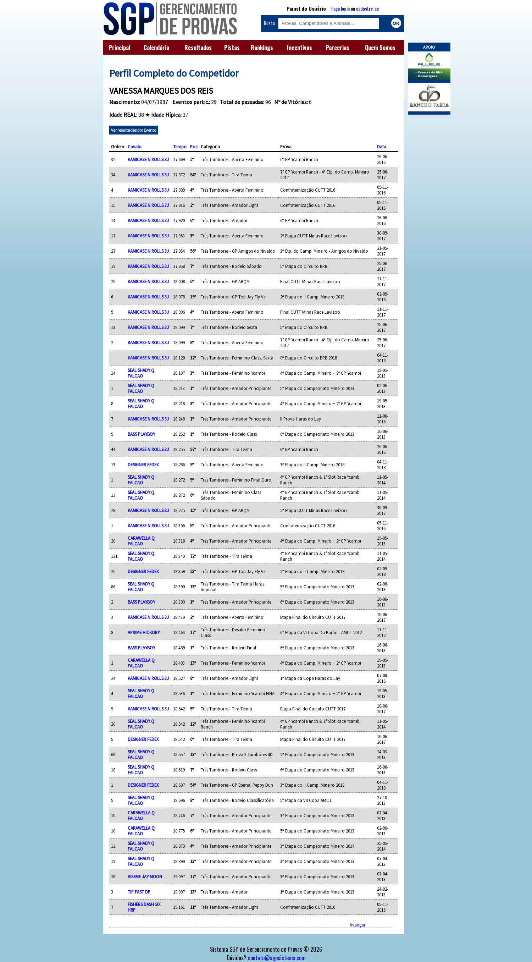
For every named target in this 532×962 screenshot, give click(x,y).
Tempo (180, 146)
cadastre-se (367, 8)
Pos (193, 146)
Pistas (232, 47)
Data (381, 146)
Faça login (340, 8)
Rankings (262, 47)
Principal (119, 47)
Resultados (198, 47)
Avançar (357, 925)
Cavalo (135, 146)
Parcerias (337, 47)
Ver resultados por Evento (133, 130)
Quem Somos (380, 47)
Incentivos (299, 47)
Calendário (156, 47)
